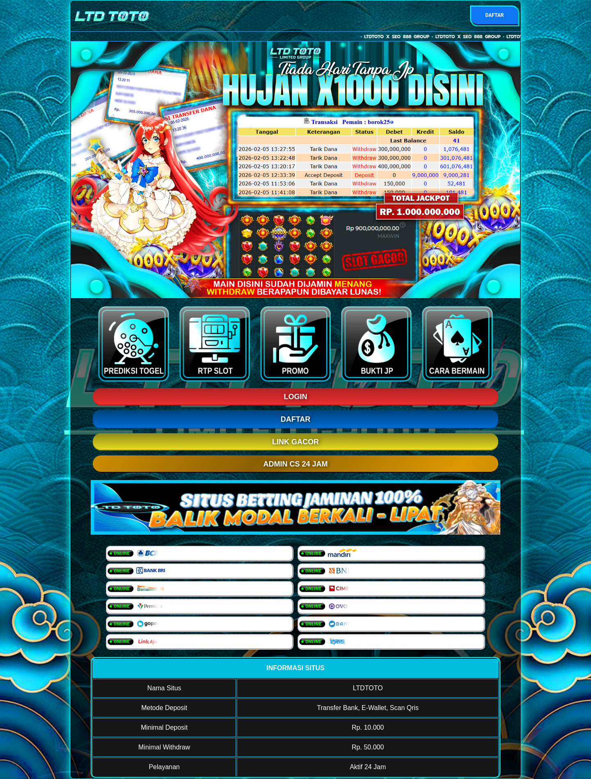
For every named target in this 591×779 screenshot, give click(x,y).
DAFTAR (494, 15)
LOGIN (295, 397)
